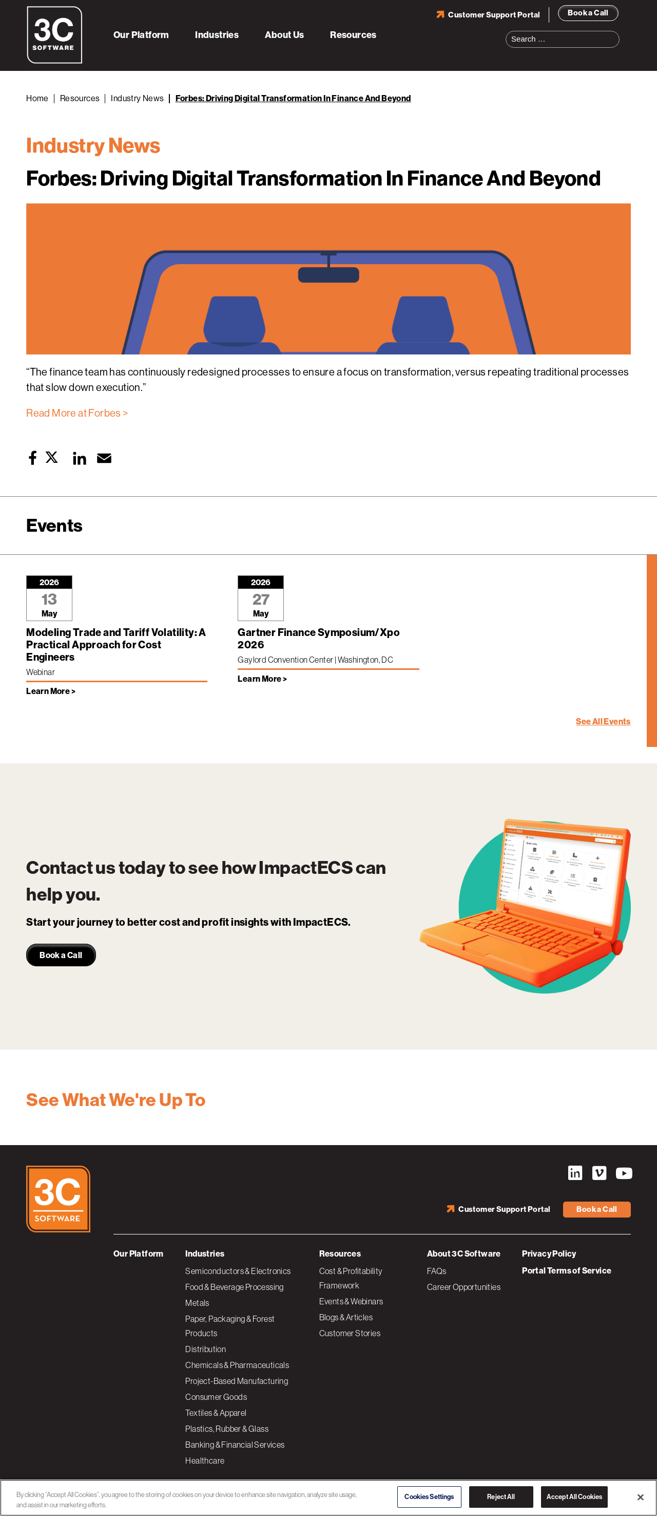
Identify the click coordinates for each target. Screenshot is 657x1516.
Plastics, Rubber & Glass (226, 1428)
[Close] (640, 1497)
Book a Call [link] (61, 955)
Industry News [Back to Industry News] (137, 98)
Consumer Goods (216, 1396)
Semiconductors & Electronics (238, 1271)
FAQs (437, 1271)
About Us (284, 35)
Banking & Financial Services (234, 1444)
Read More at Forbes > (77, 413)
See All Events (603, 721)
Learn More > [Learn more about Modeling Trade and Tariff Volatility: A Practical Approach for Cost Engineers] (50, 691)
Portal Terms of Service (566, 1271)
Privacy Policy (549, 1254)
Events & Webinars (351, 1301)
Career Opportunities (463, 1287)
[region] (328, 1498)
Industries (217, 35)
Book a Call (588, 12)
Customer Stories (349, 1333)
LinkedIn (575, 1173)
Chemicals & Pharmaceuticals (237, 1365)
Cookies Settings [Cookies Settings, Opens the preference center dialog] (429, 1497)
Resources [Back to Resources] (80, 98)
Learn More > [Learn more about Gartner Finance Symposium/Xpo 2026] (262, 679)
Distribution (205, 1349)
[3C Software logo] (54, 61)
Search (615, 32)
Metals (197, 1302)
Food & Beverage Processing (234, 1287)
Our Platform (141, 35)
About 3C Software (464, 1254)
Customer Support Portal (494, 15)
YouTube (623, 1173)
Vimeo (599, 1173)
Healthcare (204, 1460)
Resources (353, 35)
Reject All (501, 1497)
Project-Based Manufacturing (236, 1381)
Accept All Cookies (574, 1497)
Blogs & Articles (346, 1317)
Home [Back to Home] (37, 98)
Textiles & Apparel (215, 1412)
